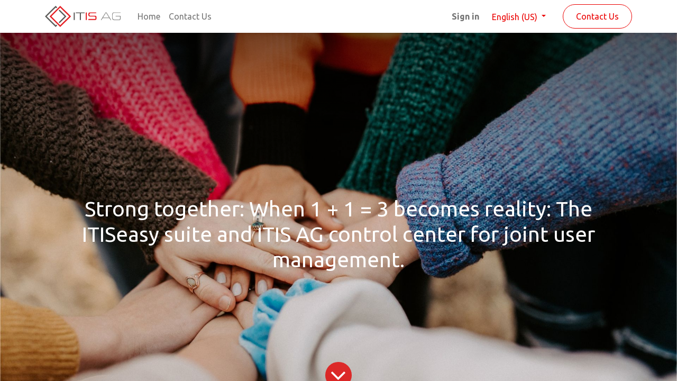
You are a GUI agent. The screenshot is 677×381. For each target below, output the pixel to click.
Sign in (465, 16)
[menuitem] (148, 16)
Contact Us (597, 16)
